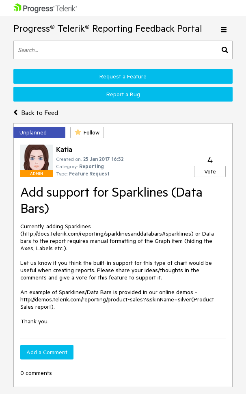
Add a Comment (46, 352)
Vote (210, 171)
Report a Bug (123, 94)
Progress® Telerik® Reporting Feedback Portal (107, 28)
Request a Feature (123, 76)
